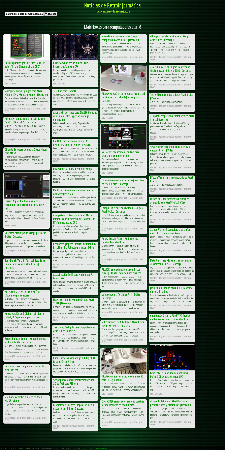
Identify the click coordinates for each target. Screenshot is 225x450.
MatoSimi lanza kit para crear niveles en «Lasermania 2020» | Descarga (171, 262)
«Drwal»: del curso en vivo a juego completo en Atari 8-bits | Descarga (120, 38)
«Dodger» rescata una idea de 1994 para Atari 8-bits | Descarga (171, 38)
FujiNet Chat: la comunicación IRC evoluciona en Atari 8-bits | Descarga (72, 142)
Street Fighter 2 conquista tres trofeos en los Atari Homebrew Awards (171, 231)
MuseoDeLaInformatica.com (95, 448)
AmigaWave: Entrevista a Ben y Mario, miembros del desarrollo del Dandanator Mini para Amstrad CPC (74, 218)
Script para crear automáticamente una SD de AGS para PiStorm (73, 381)
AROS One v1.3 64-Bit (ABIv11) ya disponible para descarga (22, 293)
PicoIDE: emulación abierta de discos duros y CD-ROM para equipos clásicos (121, 271)
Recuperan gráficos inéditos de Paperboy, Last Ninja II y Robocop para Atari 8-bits (74, 245)
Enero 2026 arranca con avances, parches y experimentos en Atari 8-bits (123, 403)
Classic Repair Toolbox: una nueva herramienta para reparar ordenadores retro (24, 204)
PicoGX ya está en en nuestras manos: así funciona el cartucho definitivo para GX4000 (123, 97)
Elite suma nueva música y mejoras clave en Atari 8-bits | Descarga (123, 182)
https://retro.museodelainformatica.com (112, 11)
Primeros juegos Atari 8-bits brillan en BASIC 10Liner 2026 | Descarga (25, 120)
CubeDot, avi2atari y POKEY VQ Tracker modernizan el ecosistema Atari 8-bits (170, 317)
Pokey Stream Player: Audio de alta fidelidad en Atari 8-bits (120, 240)
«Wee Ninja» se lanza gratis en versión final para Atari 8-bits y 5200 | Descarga (170, 68)
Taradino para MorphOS (65, 91)
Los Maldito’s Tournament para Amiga (72, 168)
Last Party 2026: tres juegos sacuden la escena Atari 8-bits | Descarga (73, 406)
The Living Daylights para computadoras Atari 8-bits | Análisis (74, 329)
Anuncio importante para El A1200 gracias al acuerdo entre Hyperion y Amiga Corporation (75, 116)
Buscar (50, 13)
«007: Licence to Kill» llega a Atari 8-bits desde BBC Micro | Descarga (123, 323)
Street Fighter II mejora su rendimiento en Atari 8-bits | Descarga (25, 340)
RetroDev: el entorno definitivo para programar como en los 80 (120, 153)
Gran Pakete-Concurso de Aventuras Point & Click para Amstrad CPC (169, 374)
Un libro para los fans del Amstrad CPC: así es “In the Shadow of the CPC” (25, 64)
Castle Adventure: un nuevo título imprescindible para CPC (70, 64)
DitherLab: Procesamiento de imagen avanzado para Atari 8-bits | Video (169, 200)
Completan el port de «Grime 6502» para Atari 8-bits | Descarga (122, 209)
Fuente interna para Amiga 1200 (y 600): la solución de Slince (74, 359)
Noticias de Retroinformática (112, 5)
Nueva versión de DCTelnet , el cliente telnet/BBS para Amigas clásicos (24, 315)
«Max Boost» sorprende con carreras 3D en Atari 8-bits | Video (170, 148)
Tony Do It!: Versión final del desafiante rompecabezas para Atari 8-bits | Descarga (25, 264)
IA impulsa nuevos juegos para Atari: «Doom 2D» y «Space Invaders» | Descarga (26, 92)
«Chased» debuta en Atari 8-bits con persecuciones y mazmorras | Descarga (170, 403)
